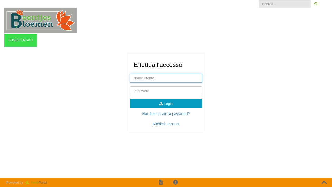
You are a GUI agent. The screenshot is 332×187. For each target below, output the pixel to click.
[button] (324, 4)
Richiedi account (166, 124)
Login (166, 104)
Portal (38, 182)
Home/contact (20, 40)
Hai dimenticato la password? (166, 114)
